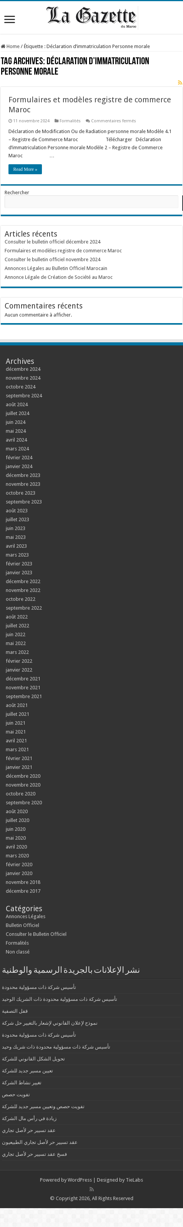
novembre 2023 (23, 484)
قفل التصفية (15, 1011)
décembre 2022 (23, 581)
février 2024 (19, 457)
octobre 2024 (20, 387)
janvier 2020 (19, 873)
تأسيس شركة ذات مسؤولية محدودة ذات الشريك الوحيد (59, 999)
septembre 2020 (24, 802)
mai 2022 (16, 643)
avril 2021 (16, 741)
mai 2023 (16, 537)
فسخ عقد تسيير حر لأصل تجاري (34, 1154)
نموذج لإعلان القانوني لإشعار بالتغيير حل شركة (50, 1023)
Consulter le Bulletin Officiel (36, 934)
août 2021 (17, 705)
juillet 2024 (17, 413)
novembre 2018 (23, 882)
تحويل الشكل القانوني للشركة (33, 1059)
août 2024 (17, 404)
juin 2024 (15, 422)
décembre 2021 (23, 679)
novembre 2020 (23, 785)
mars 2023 (17, 555)
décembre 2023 (23, 475)
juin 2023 (15, 528)
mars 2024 (17, 449)
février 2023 (19, 564)
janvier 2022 (19, 670)
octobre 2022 (20, 599)
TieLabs (134, 1180)
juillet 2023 (17, 519)
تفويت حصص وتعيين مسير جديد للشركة (43, 1106)
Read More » (25, 169)
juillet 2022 (17, 626)
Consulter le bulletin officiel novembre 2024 (52, 259)
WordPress (80, 1180)
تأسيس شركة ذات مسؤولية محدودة (39, 987)
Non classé (18, 952)
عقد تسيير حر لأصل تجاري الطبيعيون (40, 1142)
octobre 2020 (20, 794)
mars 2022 (17, 652)
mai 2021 (16, 732)
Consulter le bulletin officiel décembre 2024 (52, 242)
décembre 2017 (23, 891)
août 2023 (17, 510)
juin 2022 (15, 634)
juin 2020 (15, 829)
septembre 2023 (24, 502)
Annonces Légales (25, 916)
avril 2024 (16, 440)
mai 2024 (16, 431)
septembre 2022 (24, 608)
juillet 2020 (17, 820)
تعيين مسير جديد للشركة (27, 1071)
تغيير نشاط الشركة (22, 1082)
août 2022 (17, 617)
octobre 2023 (20, 493)
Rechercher (17, 192)
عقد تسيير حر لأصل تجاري (29, 1130)
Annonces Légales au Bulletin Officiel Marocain (56, 268)
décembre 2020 (23, 776)
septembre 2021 (24, 696)
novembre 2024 (23, 378)
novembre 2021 (23, 687)
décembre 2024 (23, 369)
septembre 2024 (24, 395)
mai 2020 (16, 838)
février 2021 (19, 758)
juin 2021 (15, 723)
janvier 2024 (19, 466)
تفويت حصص (16, 1094)
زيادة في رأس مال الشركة (29, 1118)
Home (10, 46)
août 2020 (17, 811)
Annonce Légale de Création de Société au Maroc (59, 277)
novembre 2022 (23, 590)
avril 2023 (16, 546)
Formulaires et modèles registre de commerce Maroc (63, 250)
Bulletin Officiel (22, 925)
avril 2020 (16, 847)
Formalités (70, 120)
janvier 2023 (19, 572)
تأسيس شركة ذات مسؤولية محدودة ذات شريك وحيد (56, 1047)
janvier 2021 (19, 767)
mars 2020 (17, 856)
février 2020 (19, 864)
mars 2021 (17, 749)
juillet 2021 (17, 714)
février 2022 (19, 661)
